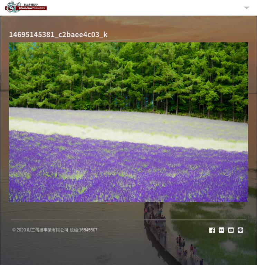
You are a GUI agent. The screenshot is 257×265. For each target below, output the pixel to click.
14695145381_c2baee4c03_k (58, 34)
